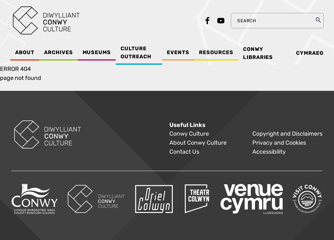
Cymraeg (310, 53)
